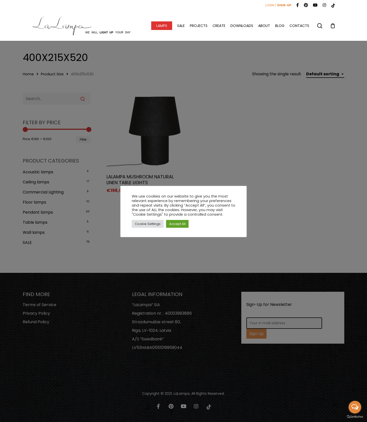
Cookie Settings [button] (148, 223)
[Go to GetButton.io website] (355, 416)
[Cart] (332, 25)
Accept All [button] (177, 223)
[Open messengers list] (355, 407)
